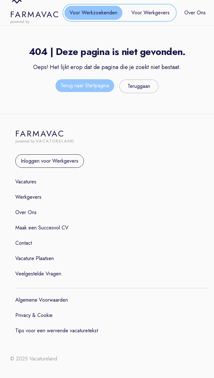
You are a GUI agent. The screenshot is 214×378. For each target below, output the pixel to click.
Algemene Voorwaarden (41, 300)
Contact (23, 243)
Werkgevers (28, 197)
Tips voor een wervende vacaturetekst (56, 330)
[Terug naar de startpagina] (84, 86)
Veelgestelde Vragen (38, 273)
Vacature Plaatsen (34, 258)
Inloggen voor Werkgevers (49, 161)
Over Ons (195, 12)
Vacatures (25, 181)
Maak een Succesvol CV (42, 227)
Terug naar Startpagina (85, 85)
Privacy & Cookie (34, 315)
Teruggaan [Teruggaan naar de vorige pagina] (139, 86)
